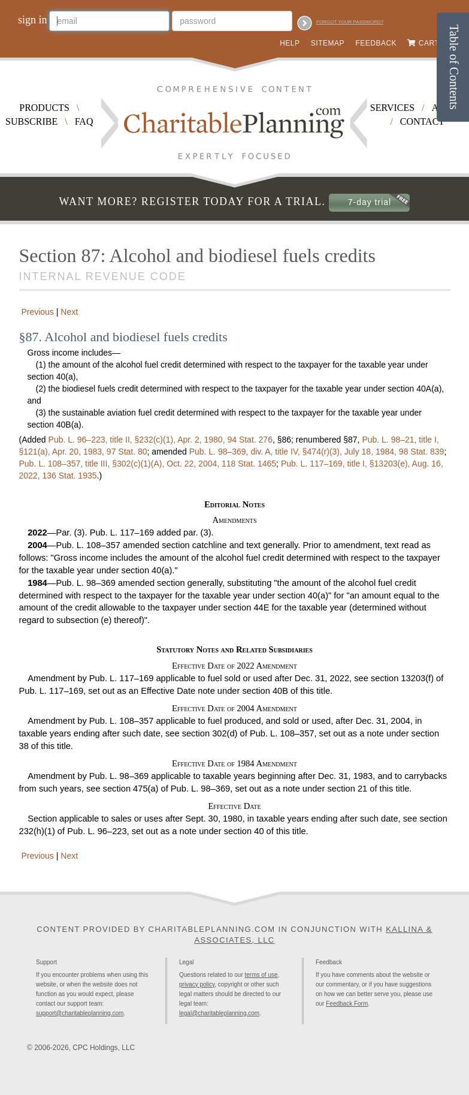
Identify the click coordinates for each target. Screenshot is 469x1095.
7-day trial (369, 202)
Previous (36, 312)
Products (44, 108)
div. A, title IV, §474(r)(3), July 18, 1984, (316, 451)
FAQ (84, 121)
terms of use (261, 974)
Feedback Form (347, 1003)
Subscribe (31, 121)
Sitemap (327, 43)
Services (392, 108)
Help (289, 43)
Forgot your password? (349, 22)
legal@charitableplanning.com (219, 1013)
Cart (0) (435, 43)
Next (70, 312)
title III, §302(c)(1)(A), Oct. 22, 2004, (148, 463)
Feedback (376, 43)
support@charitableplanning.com (79, 1013)
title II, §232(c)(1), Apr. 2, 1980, (161, 439)
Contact (422, 121)
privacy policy (196, 984)
